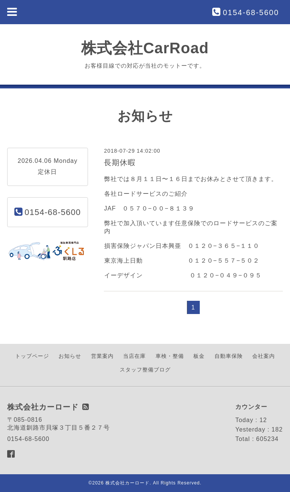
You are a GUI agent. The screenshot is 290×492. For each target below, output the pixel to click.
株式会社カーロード (127, 483)
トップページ (32, 356)
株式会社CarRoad (145, 48)
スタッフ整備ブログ (145, 370)
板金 (199, 356)
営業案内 (102, 356)
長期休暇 (120, 162)
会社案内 (263, 356)
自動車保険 (228, 356)
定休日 (47, 172)
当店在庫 (134, 356)
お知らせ (70, 356)
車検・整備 (170, 356)
